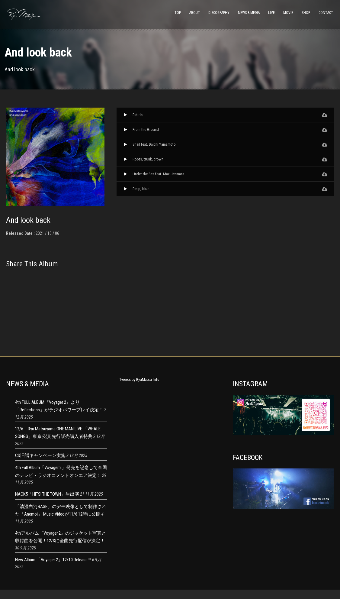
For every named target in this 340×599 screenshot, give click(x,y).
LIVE (271, 13)
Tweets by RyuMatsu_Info (139, 379)
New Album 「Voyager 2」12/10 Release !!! (53, 559)
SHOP (306, 13)
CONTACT (326, 13)
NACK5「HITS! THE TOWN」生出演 (47, 494)
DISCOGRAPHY (218, 13)
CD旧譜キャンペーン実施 (40, 455)
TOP (178, 13)
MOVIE (288, 13)
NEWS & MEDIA (249, 13)
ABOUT (194, 13)
